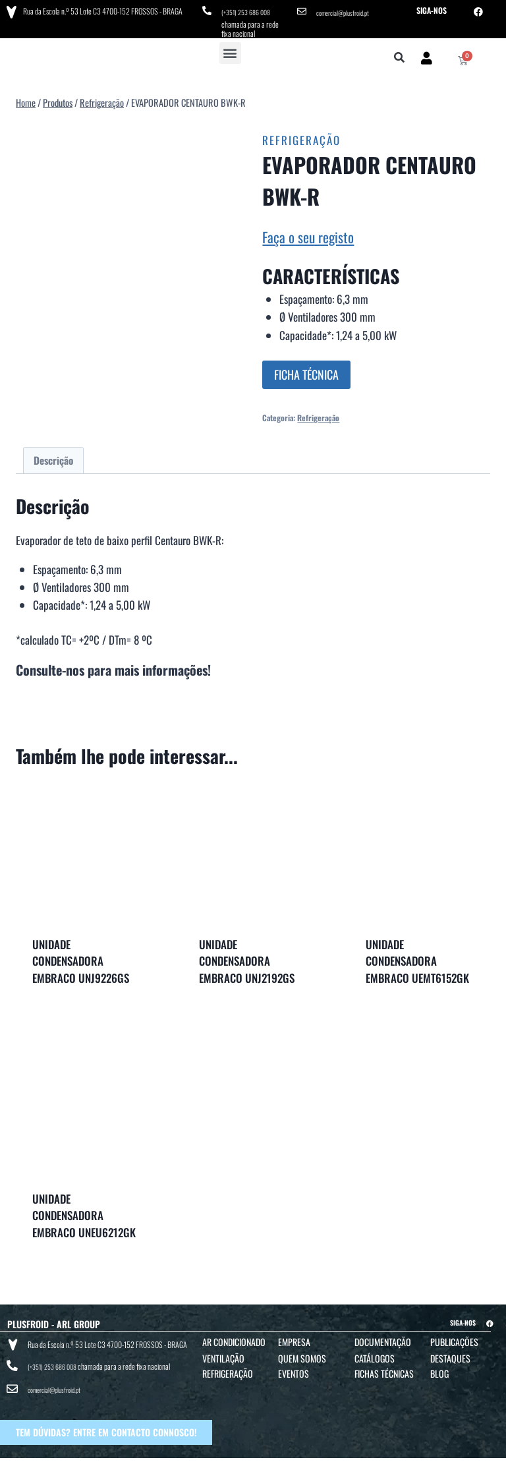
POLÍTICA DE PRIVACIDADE (317, 1454)
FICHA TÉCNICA (306, 370)
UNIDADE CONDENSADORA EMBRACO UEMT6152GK (417, 956)
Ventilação (223, 1354)
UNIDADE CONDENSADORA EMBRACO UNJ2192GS (247, 956)
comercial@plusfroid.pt (348, 10)
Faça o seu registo (308, 232)
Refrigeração (301, 135)
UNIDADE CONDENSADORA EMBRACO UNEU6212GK (84, 1211)
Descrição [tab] (53, 455)
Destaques (450, 1354)
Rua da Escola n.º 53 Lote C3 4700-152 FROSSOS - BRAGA (99, 9)
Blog (439, 1369)
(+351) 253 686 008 (250, 10)
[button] (230, 48)
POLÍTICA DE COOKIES (393, 1454)
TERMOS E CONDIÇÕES (244, 1454)
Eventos (293, 1369)
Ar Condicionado (234, 1337)
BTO (490, 1454)
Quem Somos (302, 1354)
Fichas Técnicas (384, 1369)
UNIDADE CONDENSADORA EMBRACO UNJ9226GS (80, 956)
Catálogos (374, 1354)
